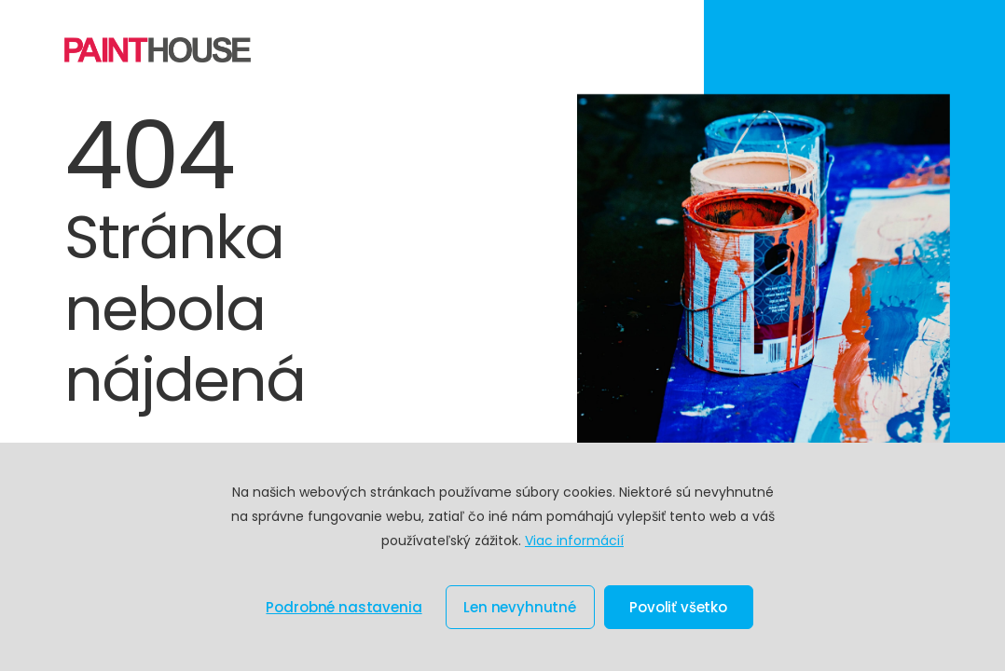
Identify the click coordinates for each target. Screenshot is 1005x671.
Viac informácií (574, 540)
